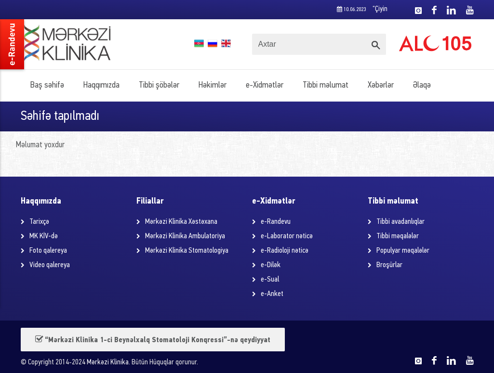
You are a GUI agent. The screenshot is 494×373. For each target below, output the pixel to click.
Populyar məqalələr (402, 251)
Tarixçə (39, 222)
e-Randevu (276, 222)
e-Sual (270, 279)
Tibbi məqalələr (397, 236)
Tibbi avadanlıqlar (400, 222)
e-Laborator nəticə (287, 236)
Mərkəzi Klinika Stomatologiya (186, 251)
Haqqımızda (101, 85)
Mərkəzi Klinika (108, 362)
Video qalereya (49, 265)
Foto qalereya (48, 251)
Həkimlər (213, 85)
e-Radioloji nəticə (284, 251)
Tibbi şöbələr (159, 85)
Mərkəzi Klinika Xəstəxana (181, 222)
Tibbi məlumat (325, 85)
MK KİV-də (43, 236)
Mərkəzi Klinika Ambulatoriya (185, 236)
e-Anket (272, 294)
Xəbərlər (381, 85)
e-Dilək (270, 265)
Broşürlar (389, 265)
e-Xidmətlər (264, 85)
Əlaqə (422, 85)
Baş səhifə (47, 85)
